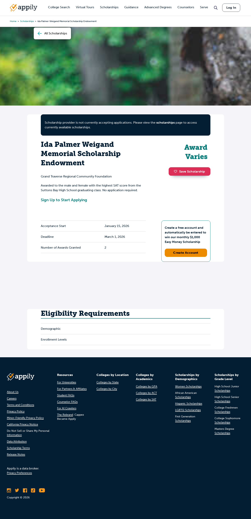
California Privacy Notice (22, 424)
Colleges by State (107, 382)
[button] (176, 171)
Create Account (185, 252)
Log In (231, 7)
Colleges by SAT (146, 399)
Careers (11, 398)
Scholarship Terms (18, 448)
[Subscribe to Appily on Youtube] (42, 490)
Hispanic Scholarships (188, 403)
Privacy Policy (16, 411)
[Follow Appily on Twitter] (17, 490)
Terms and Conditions (20, 405)
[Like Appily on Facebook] (25, 490)
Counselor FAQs (67, 401)
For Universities (66, 382)
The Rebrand (65, 414)
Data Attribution (17, 441)
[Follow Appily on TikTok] (33, 490)
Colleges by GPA (146, 386)
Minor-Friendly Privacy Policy (25, 418)
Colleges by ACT (146, 393)
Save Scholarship (189, 171)
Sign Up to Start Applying (64, 199)
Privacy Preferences (19, 473)
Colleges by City (106, 388)
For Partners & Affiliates (72, 388)
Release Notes (16, 454)
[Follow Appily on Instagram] (9, 490)
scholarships (165, 122)
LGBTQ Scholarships (188, 410)
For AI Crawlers (66, 408)
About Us (12, 392)
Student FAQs (65, 395)
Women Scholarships (188, 386)
